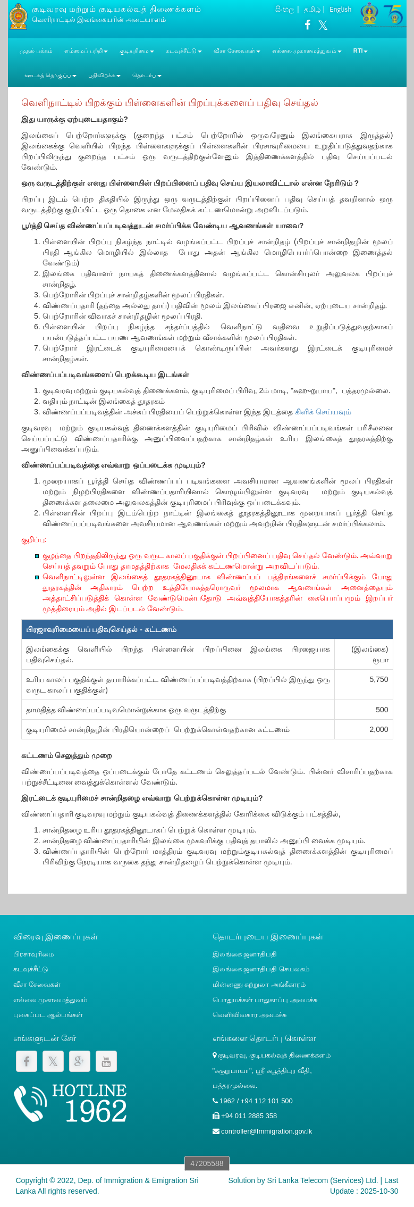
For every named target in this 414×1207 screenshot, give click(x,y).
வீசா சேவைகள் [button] (237, 50)
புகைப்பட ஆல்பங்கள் (48, 1015)
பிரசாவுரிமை (33, 954)
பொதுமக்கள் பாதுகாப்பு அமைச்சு (265, 1000)
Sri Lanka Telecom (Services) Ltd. (322, 1180)
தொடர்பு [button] (147, 75)
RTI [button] (360, 50)
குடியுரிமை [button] (137, 50)
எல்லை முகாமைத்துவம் (50, 1000)
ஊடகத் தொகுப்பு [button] (50, 75)
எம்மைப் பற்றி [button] (86, 50)
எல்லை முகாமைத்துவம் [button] (307, 50)
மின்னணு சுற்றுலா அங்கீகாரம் (259, 984)
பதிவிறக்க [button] (104, 75)
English (340, 9)
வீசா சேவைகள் (37, 984)
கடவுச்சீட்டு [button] (184, 50)
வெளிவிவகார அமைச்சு (250, 1015)
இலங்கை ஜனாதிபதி (245, 954)
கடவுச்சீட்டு (30, 969)
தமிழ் (312, 9)
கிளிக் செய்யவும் (323, 411)
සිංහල (284, 9)
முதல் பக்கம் (36, 50)
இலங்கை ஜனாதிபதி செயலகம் (261, 969)
